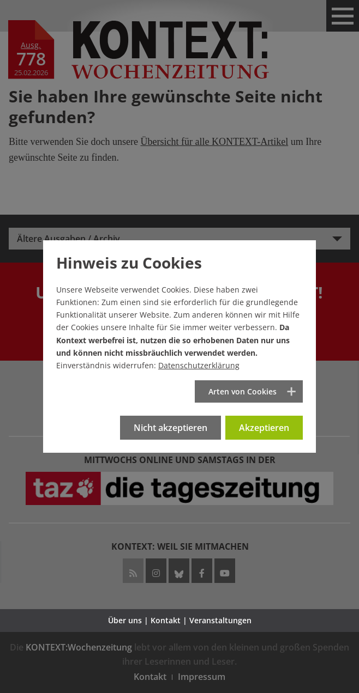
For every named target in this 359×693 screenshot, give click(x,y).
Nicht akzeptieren (170, 428)
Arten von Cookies (242, 391)
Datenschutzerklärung (199, 365)
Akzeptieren (264, 428)
